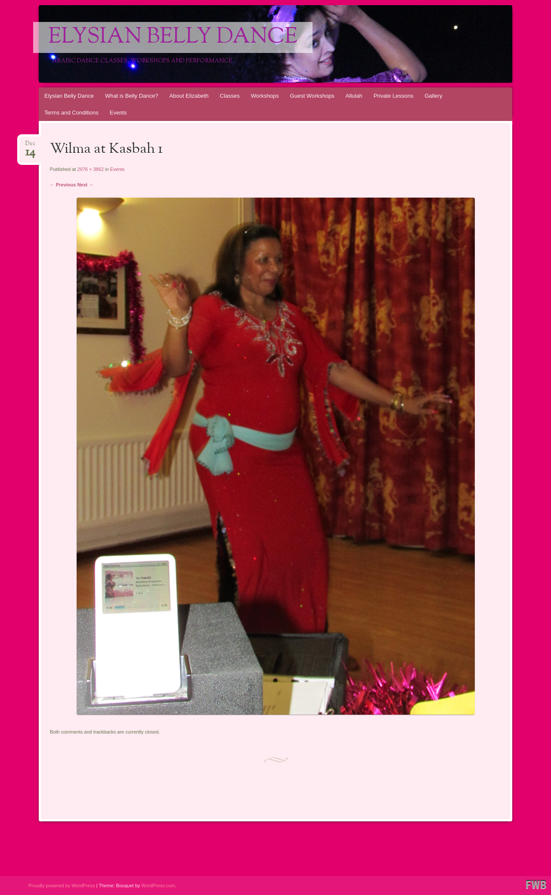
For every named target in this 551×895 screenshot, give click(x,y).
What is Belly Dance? (131, 96)
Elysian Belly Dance (172, 37)
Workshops (265, 96)
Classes (230, 96)
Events (118, 112)
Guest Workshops (312, 96)
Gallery (433, 96)
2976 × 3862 (90, 169)
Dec (30, 146)
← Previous (63, 184)
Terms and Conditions (71, 112)
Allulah (354, 96)
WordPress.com (158, 885)
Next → (85, 184)
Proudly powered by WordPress (61, 885)
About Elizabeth (188, 96)
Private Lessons (394, 96)
